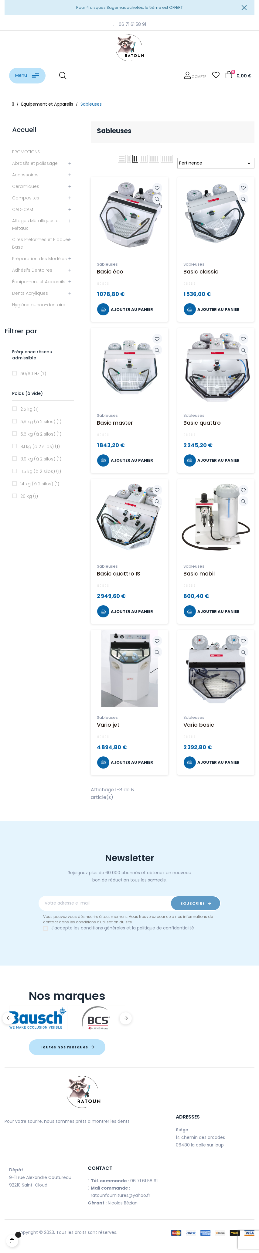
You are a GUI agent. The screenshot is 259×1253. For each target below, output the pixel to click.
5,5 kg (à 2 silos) (40, 422)
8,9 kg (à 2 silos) (40, 459)
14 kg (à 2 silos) (39, 484)
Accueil (24, 129)
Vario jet (108, 724)
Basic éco (110, 271)
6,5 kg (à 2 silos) (40, 434)
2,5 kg (29, 409)
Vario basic (198, 724)
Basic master (115, 422)
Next (126, 1018)
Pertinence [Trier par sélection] (216, 163)
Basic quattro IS (118, 573)
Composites (25, 198)
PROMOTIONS (26, 152)
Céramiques (25, 186)
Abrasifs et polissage (35, 163)
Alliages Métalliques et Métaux (36, 224)
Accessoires (25, 175)
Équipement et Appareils (38, 282)
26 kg (29, 496)
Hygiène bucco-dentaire (38, 305)
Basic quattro (202, 422)
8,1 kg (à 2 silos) (40, 446)
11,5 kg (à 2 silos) (40, 471)
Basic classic (200, 271)
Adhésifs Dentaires (32, 270)
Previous (8, 1018)
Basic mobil (199, 573)
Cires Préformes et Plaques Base (41, 243)
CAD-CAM (22, 209)
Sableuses (107, 264)
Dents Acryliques (30, 293)
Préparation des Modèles (39, 259)
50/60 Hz (33, 374)
